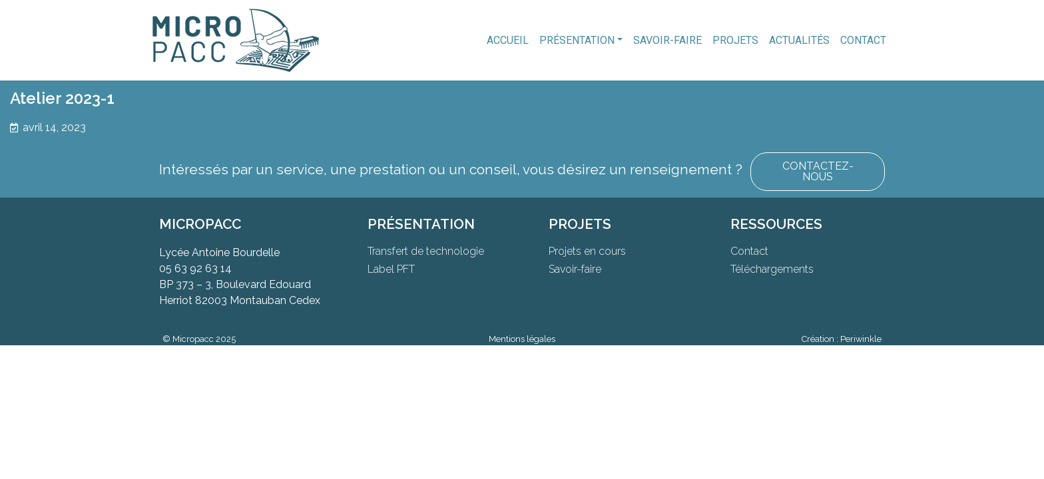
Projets (735, 40)
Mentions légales (522, 339)
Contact (863, 40)
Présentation (577, 40)
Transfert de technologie (426, 251)
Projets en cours (587, 251)
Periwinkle (861, 339)
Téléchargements (772, 269)
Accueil (508, 40)
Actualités (799, 40)
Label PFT (391, 269)
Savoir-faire (667, 40)
